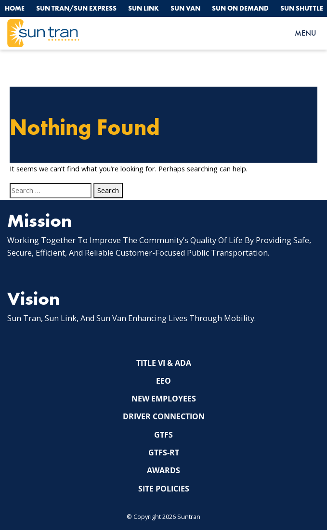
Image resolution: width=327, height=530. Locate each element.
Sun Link (143, 8)
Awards (163, 470)
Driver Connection (164, 416)
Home (15, 8)
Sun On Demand (240, 8)
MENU (305, 33)
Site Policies (163, 488)
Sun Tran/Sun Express (76, 8)
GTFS (163, 434)
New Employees (163, 398)
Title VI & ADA (163, 363)
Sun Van (185, 8)
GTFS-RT (163, 452)
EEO (163, 380)
